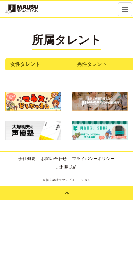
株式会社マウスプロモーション (68, 180)
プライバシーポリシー (93, 158)
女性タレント (25, 64)
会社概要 (26, 158)
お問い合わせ (54, 158)
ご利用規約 (66, 167)
